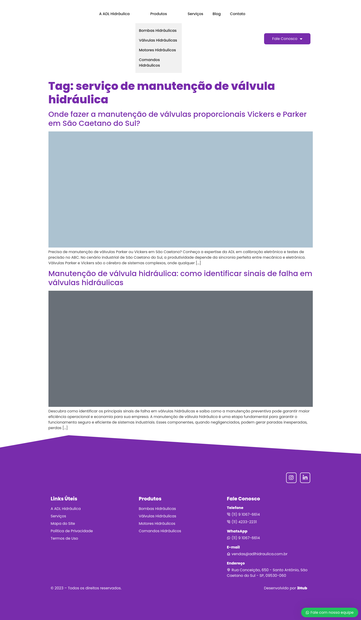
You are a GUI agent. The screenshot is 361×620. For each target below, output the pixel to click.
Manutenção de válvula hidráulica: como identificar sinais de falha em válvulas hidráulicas (180, 277)
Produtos (158, 13)
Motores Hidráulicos (157, 50)
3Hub (302, 588)
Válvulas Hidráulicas (158, 40)
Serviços (195, 13)
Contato (237, 13)
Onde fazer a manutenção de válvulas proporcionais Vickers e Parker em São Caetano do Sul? (177, 118)
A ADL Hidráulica (114, 13)
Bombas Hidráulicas (157, 30)
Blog (217, 13)
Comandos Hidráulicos (149, 62)
